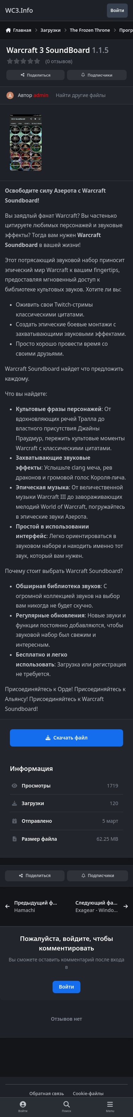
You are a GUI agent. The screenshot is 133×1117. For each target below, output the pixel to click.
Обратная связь (46, 1094)
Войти (66, 986)
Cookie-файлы (88, 1094)
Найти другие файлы (80, 95)
